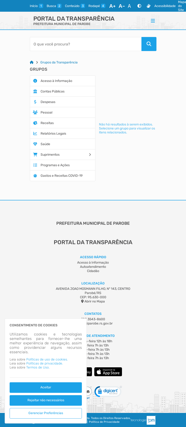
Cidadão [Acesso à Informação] (93, 271)
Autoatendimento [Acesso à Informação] (93, 267)
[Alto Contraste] (139, 6)
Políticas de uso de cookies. (47, 359)
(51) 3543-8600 (93, 319)
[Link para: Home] (32, 62)
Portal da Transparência (73, 18)
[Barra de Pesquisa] (85, 44)
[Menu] (152, 20)
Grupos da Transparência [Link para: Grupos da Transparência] (59, 62)
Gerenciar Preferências (45, 413)
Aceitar (45, 387)
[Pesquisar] (148, 44)
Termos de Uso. (37, 367)
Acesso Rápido (93, 257)
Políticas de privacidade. (44, 363)
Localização (93, 283)
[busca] (54, 6)
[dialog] (46, 370)
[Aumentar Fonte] (112, 6)
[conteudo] (75, 6)
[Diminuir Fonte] (121, 6)
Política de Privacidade (104, 421)
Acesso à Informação (93, 263)
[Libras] (148, 6)
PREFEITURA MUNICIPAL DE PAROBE (62, 24)
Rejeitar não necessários (45, 400)
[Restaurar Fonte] (131, 6)
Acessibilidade (165, 6)
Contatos (93, 314)
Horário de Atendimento (93, 336)
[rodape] (96, 6)
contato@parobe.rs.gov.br (93, 323)
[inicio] (36, 6)
